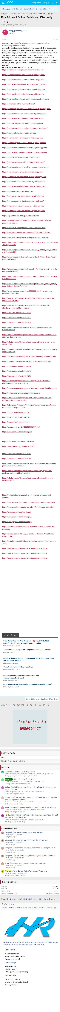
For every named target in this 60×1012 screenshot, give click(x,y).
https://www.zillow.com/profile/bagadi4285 (18, 446)
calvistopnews (8, 663)
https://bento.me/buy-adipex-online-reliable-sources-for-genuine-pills (28, 502)
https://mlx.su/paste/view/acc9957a (15, 412)
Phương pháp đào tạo (12, 985)
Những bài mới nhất (9, 828)
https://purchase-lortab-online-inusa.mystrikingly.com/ (22, 123)
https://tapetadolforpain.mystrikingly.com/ (18, 191)
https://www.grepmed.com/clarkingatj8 (17, 512)
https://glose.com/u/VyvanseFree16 (15, 422)
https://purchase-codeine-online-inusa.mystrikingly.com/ (23, 75)
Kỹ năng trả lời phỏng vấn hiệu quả (16, 982)
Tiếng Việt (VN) (8, 904)
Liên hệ (4, 907)
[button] (3, 2)
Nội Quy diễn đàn (10, 966)
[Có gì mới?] (52, 2)
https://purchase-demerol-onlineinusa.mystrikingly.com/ (23, 80)
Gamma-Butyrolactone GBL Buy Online (20, 772)
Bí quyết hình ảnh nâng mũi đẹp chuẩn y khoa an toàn (25, 863)
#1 (57, 39)
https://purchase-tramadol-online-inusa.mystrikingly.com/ (24, 186)
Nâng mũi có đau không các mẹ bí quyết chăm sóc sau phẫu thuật (30, 848)
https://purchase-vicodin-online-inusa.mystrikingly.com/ (23, 206)
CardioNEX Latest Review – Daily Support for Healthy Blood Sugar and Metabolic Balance (28, 659)
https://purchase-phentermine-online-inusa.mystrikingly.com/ (25, 167)
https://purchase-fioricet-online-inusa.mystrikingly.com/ (23, 94)
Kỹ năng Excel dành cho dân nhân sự (17, 784)
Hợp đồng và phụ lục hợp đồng (15, 822)
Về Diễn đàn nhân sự (12, 954)
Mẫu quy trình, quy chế (12, 959)
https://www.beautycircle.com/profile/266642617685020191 (25, 553)
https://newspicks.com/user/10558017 (16, 318)
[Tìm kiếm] (57, 2)
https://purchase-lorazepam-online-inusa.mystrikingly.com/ (24, 114)
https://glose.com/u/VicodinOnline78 (16, 417)
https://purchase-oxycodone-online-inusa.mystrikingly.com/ (24, 148)
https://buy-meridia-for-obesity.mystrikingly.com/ (20, 216)
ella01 (3, 757)
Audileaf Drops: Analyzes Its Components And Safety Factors (27, 649)
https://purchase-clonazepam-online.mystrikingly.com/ (22, 70)
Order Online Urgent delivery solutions (18, 667)
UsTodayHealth (9, 687)
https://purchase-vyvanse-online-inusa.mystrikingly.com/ (23, 211)
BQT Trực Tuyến (8, 753)
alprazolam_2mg (9, 669)
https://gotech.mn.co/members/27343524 (18, 441)
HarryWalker (8, 680)
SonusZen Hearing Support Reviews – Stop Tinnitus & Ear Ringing (30, 807)
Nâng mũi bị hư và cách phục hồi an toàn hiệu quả (24, 832)
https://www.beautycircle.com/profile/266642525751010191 (25, 548)
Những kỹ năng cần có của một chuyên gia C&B (21, 776)
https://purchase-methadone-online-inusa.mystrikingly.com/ (25, 128)
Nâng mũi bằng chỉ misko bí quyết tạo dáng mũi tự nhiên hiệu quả (30, 856)
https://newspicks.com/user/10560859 (16, 458)
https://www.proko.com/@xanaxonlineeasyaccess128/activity (25, 237)
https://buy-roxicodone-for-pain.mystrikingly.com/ (21, 157)
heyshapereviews (9, 645)
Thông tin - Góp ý (10, 969)
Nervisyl (7, 652)
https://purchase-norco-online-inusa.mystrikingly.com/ (22, 138)
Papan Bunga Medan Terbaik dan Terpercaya (26, 871)
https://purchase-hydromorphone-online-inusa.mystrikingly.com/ (26, 109)
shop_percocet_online (10, 25)
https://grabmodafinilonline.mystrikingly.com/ (19, 133)
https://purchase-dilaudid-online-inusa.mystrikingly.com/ (23, 89)
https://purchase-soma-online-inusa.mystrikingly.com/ (22, 172)
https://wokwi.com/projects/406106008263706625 (21, 427)
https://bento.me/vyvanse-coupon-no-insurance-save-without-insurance (29, 388)
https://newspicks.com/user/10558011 (16, 313)
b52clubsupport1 (52, 894)
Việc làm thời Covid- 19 (12, 979)
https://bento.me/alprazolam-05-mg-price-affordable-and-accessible (28, 507)
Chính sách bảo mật (30, 907)
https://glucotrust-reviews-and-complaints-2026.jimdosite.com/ (27, 684)
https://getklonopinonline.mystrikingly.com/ (18, 104)
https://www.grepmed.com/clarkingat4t (17, 432)
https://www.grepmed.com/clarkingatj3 (17, 522)
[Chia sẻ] (53, 39)
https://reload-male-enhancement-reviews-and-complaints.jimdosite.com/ (21, 677)
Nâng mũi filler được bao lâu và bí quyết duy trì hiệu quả (26, 840)
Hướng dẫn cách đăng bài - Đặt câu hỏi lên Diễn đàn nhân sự (26, 9)
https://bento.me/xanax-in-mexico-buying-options (21, 393)
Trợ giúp (41, 907)
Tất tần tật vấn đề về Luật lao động (16, 972)
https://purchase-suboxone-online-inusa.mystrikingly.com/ (24, 177)
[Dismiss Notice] (57, 9)
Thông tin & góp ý (10, 837)
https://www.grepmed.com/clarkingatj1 (17, 517)
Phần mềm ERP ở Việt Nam (19, 779)
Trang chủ (49, 907)
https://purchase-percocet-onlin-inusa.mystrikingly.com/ (23, 162)
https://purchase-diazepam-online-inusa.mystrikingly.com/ (24, 84)
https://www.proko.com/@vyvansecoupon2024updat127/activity (26, 233)
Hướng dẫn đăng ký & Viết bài (15, 812)
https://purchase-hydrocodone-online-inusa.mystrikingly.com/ (25, 99)
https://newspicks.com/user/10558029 (16, 322)
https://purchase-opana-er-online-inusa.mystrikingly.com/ (24, 143)
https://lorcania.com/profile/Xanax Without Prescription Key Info (26, 361)
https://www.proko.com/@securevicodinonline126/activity (24, 228)
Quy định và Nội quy (15, 907)
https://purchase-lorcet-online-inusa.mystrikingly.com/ (22, 118)
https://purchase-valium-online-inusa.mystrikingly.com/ (23, 196)
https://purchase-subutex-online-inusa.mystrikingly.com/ (23, 182)
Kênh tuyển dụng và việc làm (14, 794)
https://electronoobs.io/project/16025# (16, 366)
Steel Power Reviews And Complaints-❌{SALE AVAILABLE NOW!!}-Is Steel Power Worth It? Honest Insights (26, 642)
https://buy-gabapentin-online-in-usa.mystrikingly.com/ (23, 201)
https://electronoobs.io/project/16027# (16, 371)
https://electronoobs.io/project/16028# (16, 376)
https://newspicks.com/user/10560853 (16, 454)
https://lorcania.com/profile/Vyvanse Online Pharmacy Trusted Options (29, 356)
